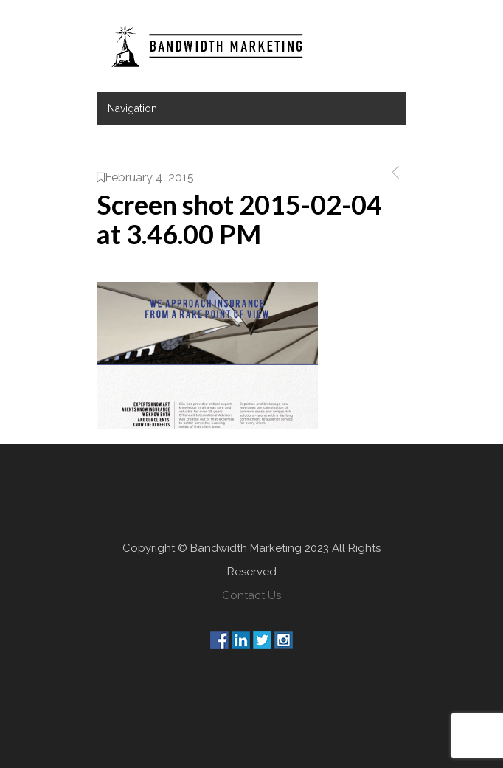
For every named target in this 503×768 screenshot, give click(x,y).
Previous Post (392, 172)
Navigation (132, 108)
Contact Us (251, 595)
